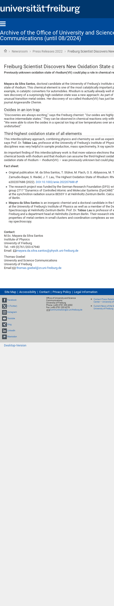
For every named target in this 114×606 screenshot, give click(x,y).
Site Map (10, 292)
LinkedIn (11, 330)
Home (5, 51)
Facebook (12, 300)
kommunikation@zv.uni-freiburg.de (66, 310)
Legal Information (85, 292)
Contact (44, 292)
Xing (9, 324)
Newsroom (20, 51)
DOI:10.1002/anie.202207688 (55, 182)
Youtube (11, 318)
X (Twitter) (12, 306)
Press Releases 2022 (48, 51)
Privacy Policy (62, 292)
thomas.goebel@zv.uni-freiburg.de (38, 268)
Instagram (12, 312)
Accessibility (27, 292)
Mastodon (12, 336)
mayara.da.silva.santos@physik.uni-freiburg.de (47, 250)
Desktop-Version (15, 345)
